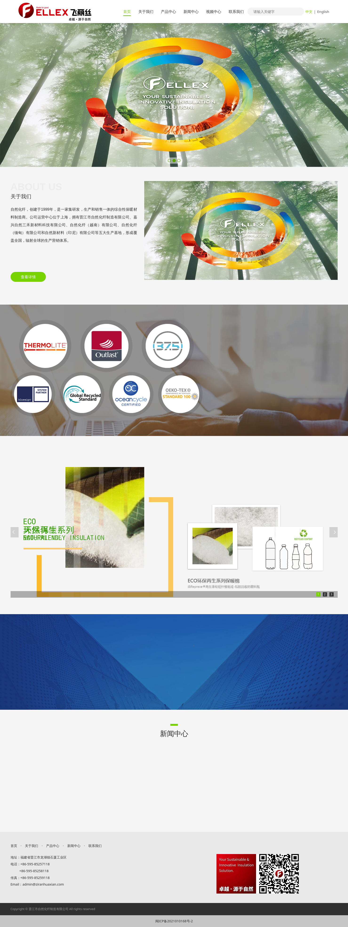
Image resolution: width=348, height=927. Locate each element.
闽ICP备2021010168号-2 (174, 921)
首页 (127, 11)
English (323, 11)
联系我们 (236, 11)
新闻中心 (191, 11)
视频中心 (213, 11)
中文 (308, 11)
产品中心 (168, 11)
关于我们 (145, 11)
